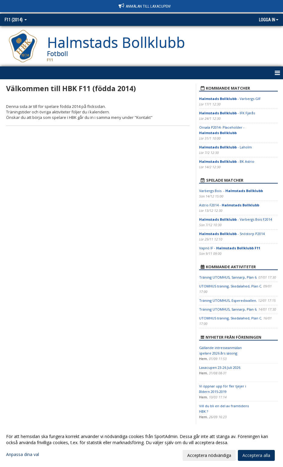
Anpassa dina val (22, 454)
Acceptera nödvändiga (209, 455)
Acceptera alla (256, 455)
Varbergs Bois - (231, 190)
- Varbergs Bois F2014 (235, 219)
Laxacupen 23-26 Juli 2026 (219, 367)
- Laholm (225, 147)
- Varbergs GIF (230, 98)
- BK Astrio (226, 161)
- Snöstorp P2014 (232, 233)
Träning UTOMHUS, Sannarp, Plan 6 (227, 277)
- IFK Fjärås (227, 113)
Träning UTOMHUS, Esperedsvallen (227, 300)
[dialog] (141, 445)
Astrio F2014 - (229, 205)
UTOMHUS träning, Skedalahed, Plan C (230, 286)
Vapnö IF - (229, 248)
